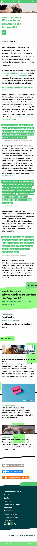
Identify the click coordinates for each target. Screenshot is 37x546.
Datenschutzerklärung (12, 504)
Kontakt (7, 495)
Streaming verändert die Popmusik (14, 73)
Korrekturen (8, 511)
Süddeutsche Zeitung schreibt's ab (14, 76)
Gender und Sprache (11, 517)
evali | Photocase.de (30, 11)
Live (9, 544)
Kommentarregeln (10, 514)
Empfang (7, 498)
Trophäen (7, 501)
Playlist (28, 544)
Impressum (8, 507)
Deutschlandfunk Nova (12, 491)
